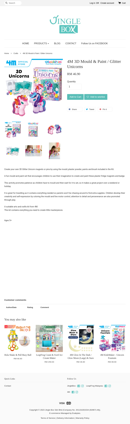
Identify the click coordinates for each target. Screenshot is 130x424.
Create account (107, 3)
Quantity (71, 81)
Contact (7, 386)
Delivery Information (65, 418)
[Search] (13, 3)
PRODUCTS (41, 43)
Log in (92, 3)
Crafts (15, 53)
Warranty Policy (82, 418)
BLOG (57, 43)
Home (6, 53)
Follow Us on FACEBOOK (94, 43)
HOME (25, 43)
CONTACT (70, 43)
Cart (124, 3)
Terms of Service (48, 418)
